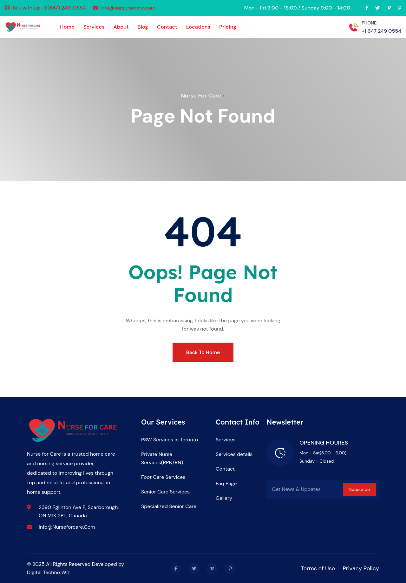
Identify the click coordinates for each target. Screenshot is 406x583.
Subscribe (359, 489)
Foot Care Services (163, 477)
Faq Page (226, 483)
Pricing (227, 26)
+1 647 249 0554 (381, 31)
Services (94, 26)
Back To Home (203, 352)
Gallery (224, 498)
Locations (198, 26)
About (121, 26)
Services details (234, 454)
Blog (143, 26)
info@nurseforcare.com (127, 7)
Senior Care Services (165, 491)
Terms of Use (318, 568)
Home (67, 26)
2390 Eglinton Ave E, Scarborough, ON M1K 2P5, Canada (79, 511)
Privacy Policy (361, 568)
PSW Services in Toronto (169, 439)
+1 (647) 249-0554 (64, 7)
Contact (167, 26)
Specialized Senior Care (168, 506)
